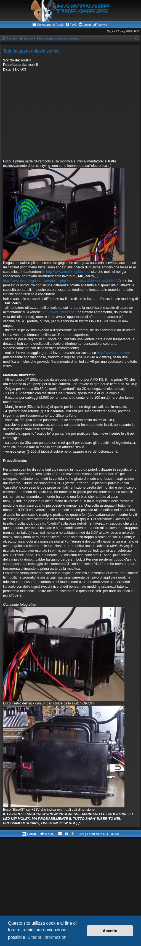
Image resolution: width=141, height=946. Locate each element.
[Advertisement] (70, 117)
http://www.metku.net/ (113, 353)
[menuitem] (70, 24)
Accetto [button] (110, 931)
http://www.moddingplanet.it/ (67, 272)
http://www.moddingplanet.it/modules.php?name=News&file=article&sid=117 (61, 281)
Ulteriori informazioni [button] (47, 937)
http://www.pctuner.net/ (59, 312)
